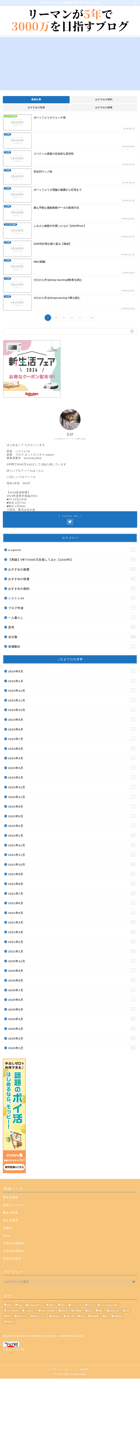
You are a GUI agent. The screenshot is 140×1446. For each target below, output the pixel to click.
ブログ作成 (72, 608)
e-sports (72, 550)
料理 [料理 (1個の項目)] (127, 1311)
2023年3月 (72, 768)
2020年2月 (72, 1038)
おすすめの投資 (36, 107)
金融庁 (7, 1228)
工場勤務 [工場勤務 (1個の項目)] (77, 1311)
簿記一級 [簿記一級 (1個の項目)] (70, 1316)
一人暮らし (72, 617)
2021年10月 (72, 864)
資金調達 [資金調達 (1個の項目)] (95, 1316)
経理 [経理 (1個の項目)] (82, 1316)
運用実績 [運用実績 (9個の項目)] (118, 1316)
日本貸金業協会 (13, 1250)
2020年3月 (72, 1028)
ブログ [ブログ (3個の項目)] (91, 1305)
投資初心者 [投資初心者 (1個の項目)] (114, 1311)
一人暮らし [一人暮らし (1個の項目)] (30, 1311)
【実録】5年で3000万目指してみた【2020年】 (72, 559)
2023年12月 (72, 690)
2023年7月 (72, 739)
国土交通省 (10, 1220)
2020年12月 (72, 961)
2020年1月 (72, 1048)
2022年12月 (72, 787)
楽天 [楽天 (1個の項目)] (9, 1316)
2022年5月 (72, 816)
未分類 (72, 637)
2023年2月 (72, 777)
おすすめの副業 (104, 107)
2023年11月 (72, 700)
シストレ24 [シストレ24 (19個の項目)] (76, 1305)
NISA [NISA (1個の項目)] (51, 1305)
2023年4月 (72, 758)
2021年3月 (72, 932)
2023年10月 (72, 710)
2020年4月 (72, 1019)
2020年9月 (72, 970)
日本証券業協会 (13, 1243)
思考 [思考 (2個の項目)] (90, 1311)
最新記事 (36, 99)
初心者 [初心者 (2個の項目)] (64, 1311)
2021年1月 (72, 951)
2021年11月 (72, 854)
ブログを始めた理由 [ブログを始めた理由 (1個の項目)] (108, 1305)
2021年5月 (72, 912)
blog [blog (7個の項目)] (20, 1305)
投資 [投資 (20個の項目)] (100, 1311)
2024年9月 (72, 671)
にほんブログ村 (13, 1346)
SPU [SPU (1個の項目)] (63, 1305)
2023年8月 (72, 729)
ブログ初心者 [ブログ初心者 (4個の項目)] (12, 1311)
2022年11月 (72, 797)
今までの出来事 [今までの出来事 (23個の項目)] (48, 1311)
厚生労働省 (10, 1197)
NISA (6, 1235)
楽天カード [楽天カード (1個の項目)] (22, 1316)
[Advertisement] (70, 63)
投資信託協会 (12, 1258)
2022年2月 (72, 825)
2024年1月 (72, 681)
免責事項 (84, 1369)
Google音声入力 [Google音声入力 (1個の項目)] (35, 1305)
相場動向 (72, 646)
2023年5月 (72, 748)
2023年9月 (72, 719)
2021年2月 (72, 942)
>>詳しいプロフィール (21, 477)
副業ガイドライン (15, 1205)
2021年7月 (72, 893)
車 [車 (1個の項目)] (106, 1316)
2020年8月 (72, 980)
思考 (72, 627)
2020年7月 (72, 990)
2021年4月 (72, 922)
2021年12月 (72, 845)
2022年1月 (72, 835)
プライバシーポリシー (62, 1369)
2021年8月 (72, 883)
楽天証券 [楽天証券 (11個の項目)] (56, 1316)
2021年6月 (72, 903)
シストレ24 (72, 598)
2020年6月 (72, 999)
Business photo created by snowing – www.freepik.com (43, 1335)
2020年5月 (72, 1009)
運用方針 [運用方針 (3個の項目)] (10, 1322)
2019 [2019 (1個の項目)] (9, 1305)
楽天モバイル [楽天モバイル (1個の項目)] (39, 1316)
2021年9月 (72, 874)
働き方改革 (10, 1212)
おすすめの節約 (104, 99)
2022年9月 (72, 806)
